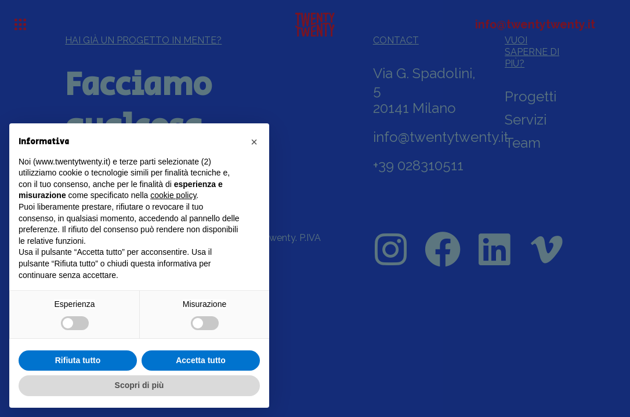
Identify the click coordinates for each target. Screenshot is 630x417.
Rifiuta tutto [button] (78, 360)
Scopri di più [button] (139, 385)
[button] (254, 142)
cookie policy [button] (173, 195)
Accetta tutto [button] (201, 360)
